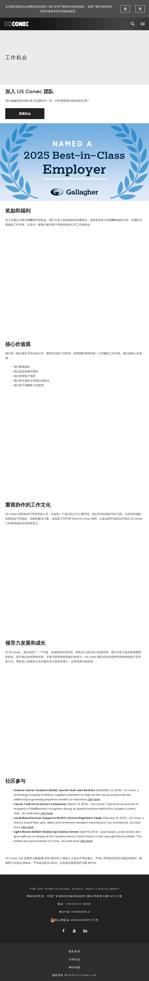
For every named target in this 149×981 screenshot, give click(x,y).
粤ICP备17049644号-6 (74, 912)
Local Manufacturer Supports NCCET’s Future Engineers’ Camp (58, 818)
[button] (143, 24)
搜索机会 (25, 114)
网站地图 (74, 967)
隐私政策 (74, 951)
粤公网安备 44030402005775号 (74, 920)
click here (93, 799)
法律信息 (74, 959)
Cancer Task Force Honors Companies (40, 804)
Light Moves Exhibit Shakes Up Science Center (46, 832)
